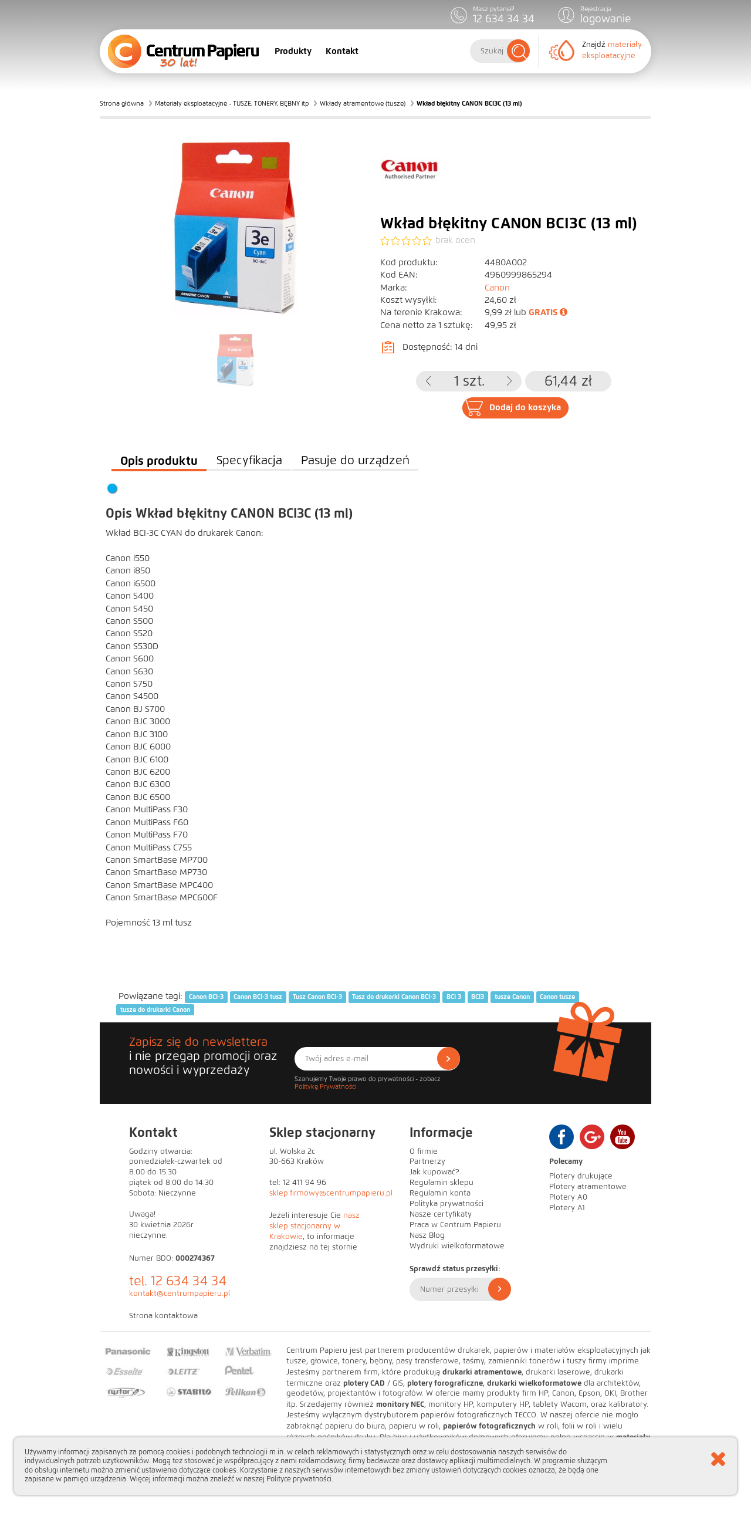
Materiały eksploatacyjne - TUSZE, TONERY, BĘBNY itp (232, 103)
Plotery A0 (568, 1197)
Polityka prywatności (446, 1203)
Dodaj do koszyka (525, 407)
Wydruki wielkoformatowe (457, 1246)
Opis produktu (159, 461)
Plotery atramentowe (588, 1186)
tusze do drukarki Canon (155, 1009)
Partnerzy (427, 1161)
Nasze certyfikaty (441, 1214)
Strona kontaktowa (163, 1316)
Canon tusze (557, 996)
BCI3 (477, 996)
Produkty (293, 51)
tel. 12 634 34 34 (177, 1281)
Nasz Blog (427, 1235)
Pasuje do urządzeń (355, 460)
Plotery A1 (567, 1208)
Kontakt (342, 51)
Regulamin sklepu (441, 1182)
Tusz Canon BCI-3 (317, 996)
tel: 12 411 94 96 (297, 1182)
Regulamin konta (440, 1193)
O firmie (424, 1151)
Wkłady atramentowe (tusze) (362, 103)
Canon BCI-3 (206, 996)
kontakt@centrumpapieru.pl (179, 1293)
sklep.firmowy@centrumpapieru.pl (331, 1193)
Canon (497, 287)
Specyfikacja (249, 460)
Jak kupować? (434, 1172)
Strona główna (122, 103)
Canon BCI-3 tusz (258, 996)
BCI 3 (453, 996)
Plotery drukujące (581, 1176)
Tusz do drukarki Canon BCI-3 (394, 996)
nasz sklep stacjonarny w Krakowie (314, 1226)
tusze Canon (512, 996)
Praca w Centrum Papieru (455, 1225)
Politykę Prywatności (325, 1086)
